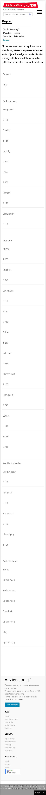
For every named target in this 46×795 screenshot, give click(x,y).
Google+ (7, 767)
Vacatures (13, 10)
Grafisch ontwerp (10, 725)
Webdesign (8, 745)
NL (4, 10)
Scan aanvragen (12, 705)
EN (8, 10)
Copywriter (8, 728)
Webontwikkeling (10, 748)
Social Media (9, 722)
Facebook (8, 764)
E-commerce (8, 750)
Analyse (7, 716)
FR (6, 10)
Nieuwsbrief (20, 10)
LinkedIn (7, 761)
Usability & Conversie (11, 719)
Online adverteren (10, 742)
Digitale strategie (10, 739)
